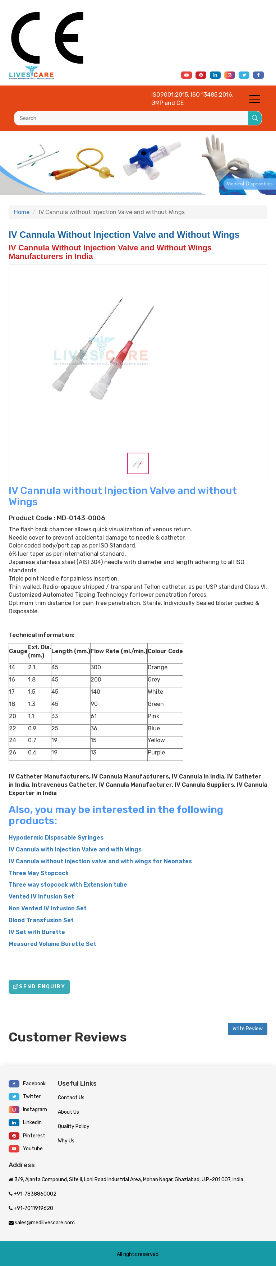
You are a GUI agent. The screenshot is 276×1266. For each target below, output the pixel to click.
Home (21, 212)
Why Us (66, 1141)
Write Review (248, 1029)
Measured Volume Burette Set (52, 944)
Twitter (25, 1096)
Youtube (26, 1148)
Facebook (27, 1083)
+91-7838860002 (32, 1194)
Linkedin (25, 1122)
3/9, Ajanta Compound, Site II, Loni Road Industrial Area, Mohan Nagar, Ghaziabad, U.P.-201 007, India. (126, 1180)
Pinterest (27, 1136)
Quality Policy (73, 1126)
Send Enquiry (39, 987)
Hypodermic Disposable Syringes (56, 837)
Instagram (28, 1109)
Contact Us (71, 1098)
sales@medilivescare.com (42, 1223)
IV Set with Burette (37, 932)
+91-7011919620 (31, 1208)
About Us (68, 1112)
